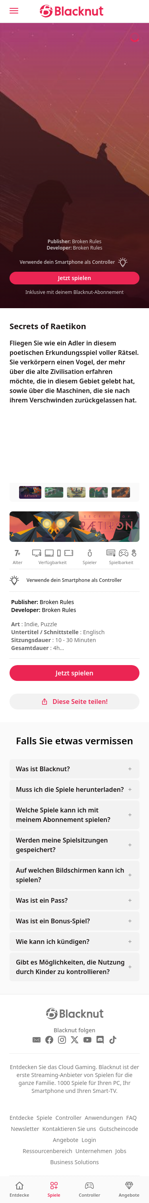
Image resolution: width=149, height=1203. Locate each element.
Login (88, 1140)
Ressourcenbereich (47, 1151)
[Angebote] (129, 1190)
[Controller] (89, 1190)
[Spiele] (54, 1190)
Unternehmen (93, 1151)
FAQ (131, 1117)
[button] (74, 262)
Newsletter (25, 1128)
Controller (68, 1117)
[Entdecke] (19, 1190)
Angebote (65, 1140)
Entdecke (21, 1117)
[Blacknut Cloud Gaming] (71, 11)
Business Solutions (74, 1162)
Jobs (120, 1151)
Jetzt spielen (74, 278)
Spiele (44, 1117)
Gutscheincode (118, 1128)
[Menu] (14, 10)
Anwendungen (104, 1117)
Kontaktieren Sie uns (69, 1128)
